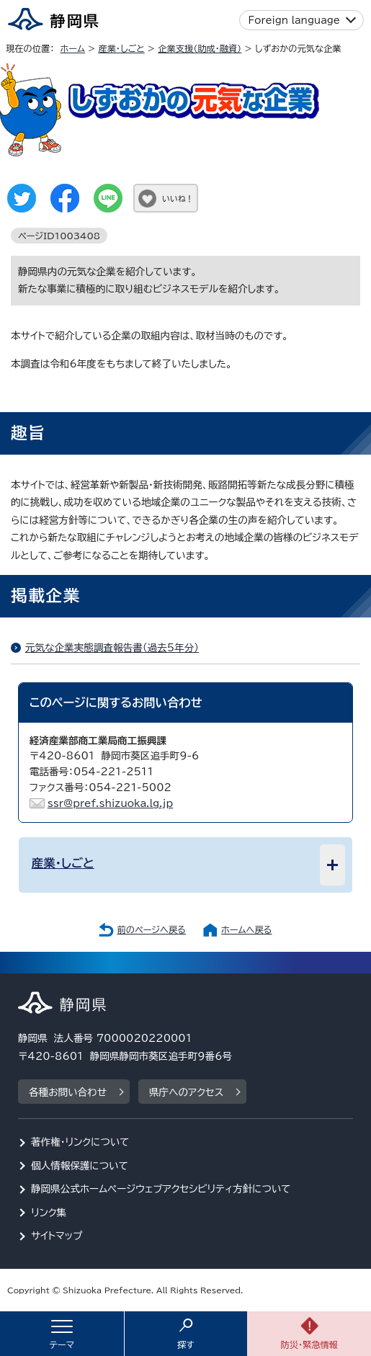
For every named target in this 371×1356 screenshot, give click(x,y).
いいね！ (177, 198)
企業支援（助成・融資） (199, 48)
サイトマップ (57, 1236)
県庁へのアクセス (186, 1092)
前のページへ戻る (151, 929)
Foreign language (294, 20)
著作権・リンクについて (80, 1142)
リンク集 (48, 1213)
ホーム (72, 48)
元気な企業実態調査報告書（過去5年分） (112, 648)
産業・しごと (121, 48)
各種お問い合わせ (68, 1092)
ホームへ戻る (246, 929)
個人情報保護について (79, 1166)
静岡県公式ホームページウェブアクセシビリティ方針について (161, 1189)
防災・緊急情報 (309, 1344)
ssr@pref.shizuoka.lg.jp (110, 803)
